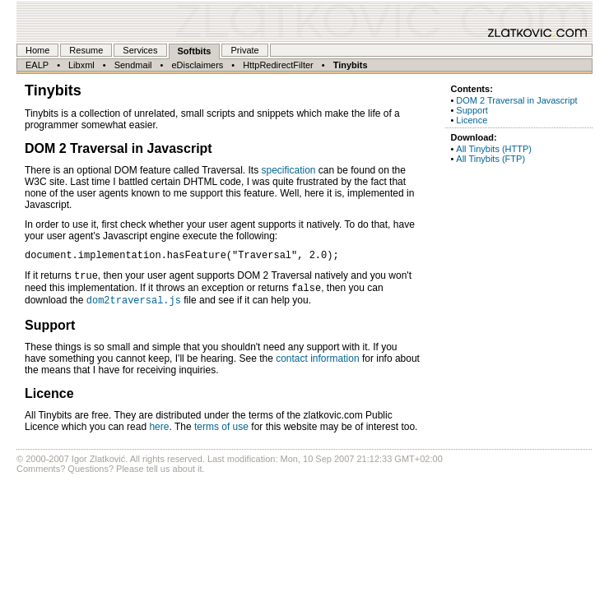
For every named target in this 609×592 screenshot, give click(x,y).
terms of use (221, 434)
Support (472, 110)
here (159, 434)
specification (288, 170)
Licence (471, 120)
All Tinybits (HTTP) (494, 149)
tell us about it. (175, 476)
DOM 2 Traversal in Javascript (516, 100)
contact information (317, 366)
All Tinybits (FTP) (490, 159)
